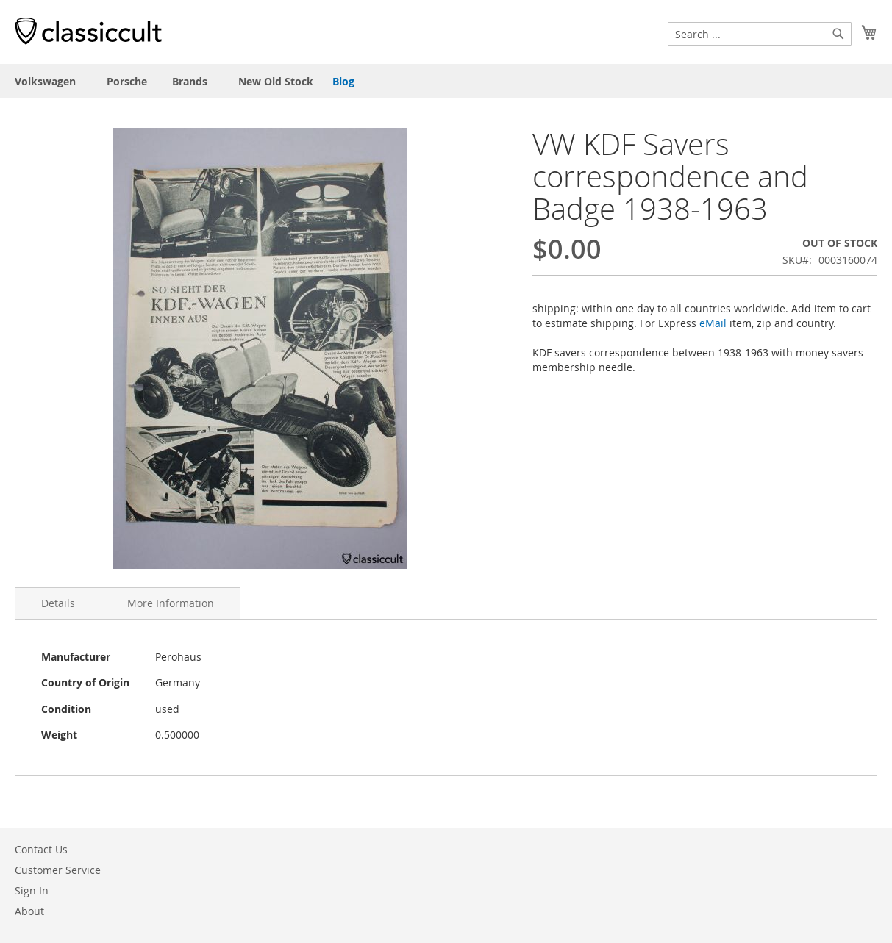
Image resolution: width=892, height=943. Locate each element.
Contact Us (41, 849)
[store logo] (88, 31)
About (29, 911)
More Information (170, 603)
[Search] (838, 34)
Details (58, 603)
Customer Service (58, 870)
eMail (713, 323)
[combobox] (760, 34)
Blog (343, 81)
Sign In (32, 890)
